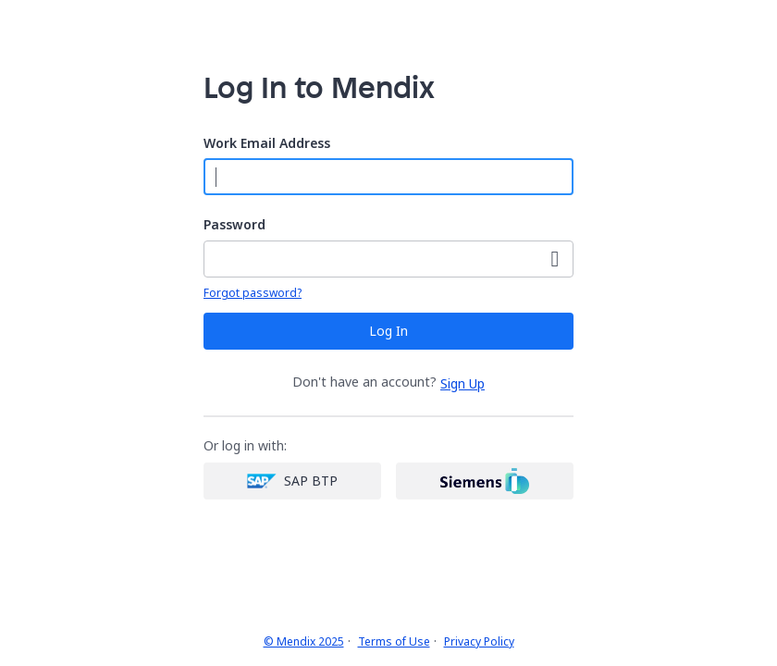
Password (234, 225)
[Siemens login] (485, 481)
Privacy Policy (479, 642)
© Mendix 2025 (304, 642)
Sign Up (462, 383)
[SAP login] (292, 481)
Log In (388, 330)
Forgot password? (253, 293)
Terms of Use (394, 642)
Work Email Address (267, 144)
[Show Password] (555, 259)
